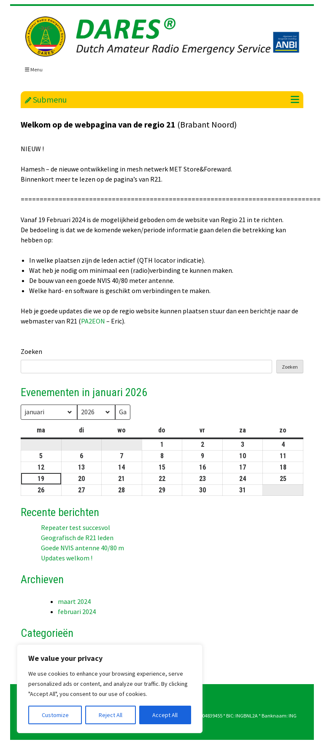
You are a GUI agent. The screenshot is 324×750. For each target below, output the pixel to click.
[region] (109, 688)
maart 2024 (74, 601)
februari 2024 (77, 611)
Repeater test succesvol (75, 527)
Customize (55, 715)
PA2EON (93, 321)
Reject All (110, 715)
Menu (34, 69)
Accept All (165, 715)
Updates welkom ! (66, 558)
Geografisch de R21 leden (77, 537)
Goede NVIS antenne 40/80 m (82, 547)
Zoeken (31, 351)
